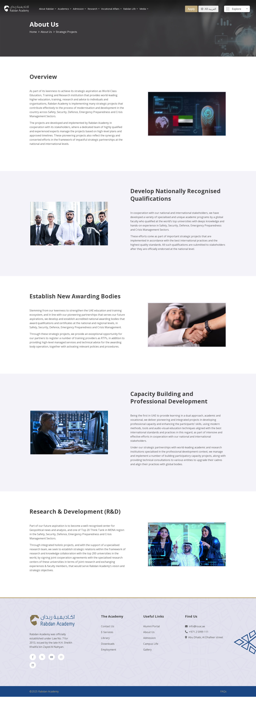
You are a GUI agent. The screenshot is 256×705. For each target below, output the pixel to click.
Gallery (147, 650)
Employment (108, 650)
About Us (149, 632)
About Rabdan (46, 8)
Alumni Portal (151, 626)
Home (33, 32)
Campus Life (150, 644)
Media (143, 8)
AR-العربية (210, 9)
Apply (191, 9)
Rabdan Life (129, 8)
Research (92, 8)
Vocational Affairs (110, 8)
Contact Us (107, 626)
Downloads (108, 644)
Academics (63, 8)
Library (105, 638)
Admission (78, 8)
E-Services (107, 632)
